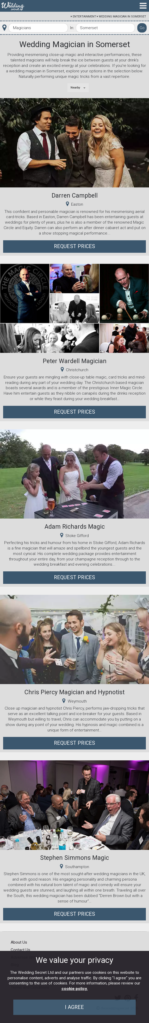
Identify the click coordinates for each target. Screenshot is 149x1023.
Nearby (75, 87)
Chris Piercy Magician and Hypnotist (74, 692)
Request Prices (74, 246)
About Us (19, 942)
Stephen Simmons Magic (74, 857)
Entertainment (84, 16)
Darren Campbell (75, 195)
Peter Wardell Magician (75, 361)
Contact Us (20, 950)
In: (72, 28)
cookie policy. (74, 988)
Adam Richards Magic (75, 526)
